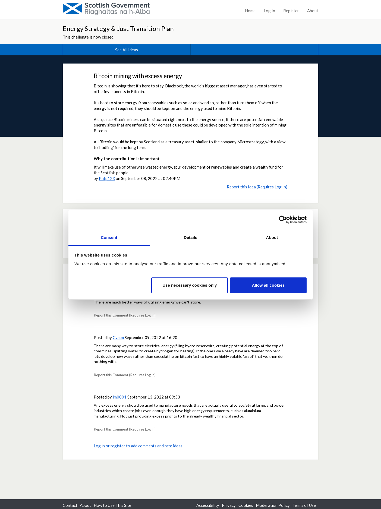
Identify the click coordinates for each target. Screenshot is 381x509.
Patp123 (107, 178)
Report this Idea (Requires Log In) (257, 186)
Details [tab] (190, 237)
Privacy (229, 505)
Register (291, 10)
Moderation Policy (273, 505)
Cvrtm (118, 337)
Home (250, 10)
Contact (70, 505)
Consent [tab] (109, 237)
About (312, 10)
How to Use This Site (112, 505)
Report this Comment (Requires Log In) (125, 315)
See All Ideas (126, 49)
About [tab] (272, 237)
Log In (269, 10)
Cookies (245, 505)
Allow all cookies (268, 285)
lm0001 (120, 396)
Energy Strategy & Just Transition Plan (118, 28)
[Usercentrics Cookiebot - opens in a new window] (283, 220)
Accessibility (207, 505)
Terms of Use (304, 505)
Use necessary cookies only (189, 285)
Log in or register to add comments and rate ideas (138, 445)
